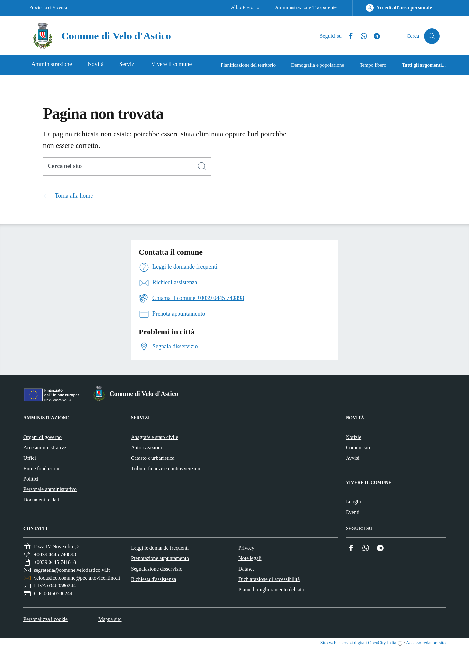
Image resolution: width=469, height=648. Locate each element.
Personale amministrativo (50, 489)
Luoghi (353, 501)
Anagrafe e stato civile (154, 437)
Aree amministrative (44, 447)
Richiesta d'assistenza (153, 579)
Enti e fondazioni (41, 468)
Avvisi (352, 458)
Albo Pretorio (245, 7)
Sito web (328, 643)
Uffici (29, 458)
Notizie (353, 437)
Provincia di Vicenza (48, 7)
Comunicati (358, 447)
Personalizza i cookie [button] (45, 619)
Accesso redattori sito (426, 643)
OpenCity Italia (382, 643)
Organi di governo (42, 437)
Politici (30, 479)
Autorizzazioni (146, 447)
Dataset (246, 568)
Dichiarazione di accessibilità (269, 579)
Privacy (246, 548)
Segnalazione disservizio (157, 568)
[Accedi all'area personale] (399, 8)
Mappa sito (110, 619)
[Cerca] (202, 167)
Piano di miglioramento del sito (271, 589)
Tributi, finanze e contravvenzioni (166, 468)
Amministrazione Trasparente (306, 7)
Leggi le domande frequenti (160, 548)
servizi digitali (354, 643)
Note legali (250, 558)
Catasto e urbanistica (152, 458)
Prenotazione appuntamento (160, 558)
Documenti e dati (41, 499)
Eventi (353, 512)
